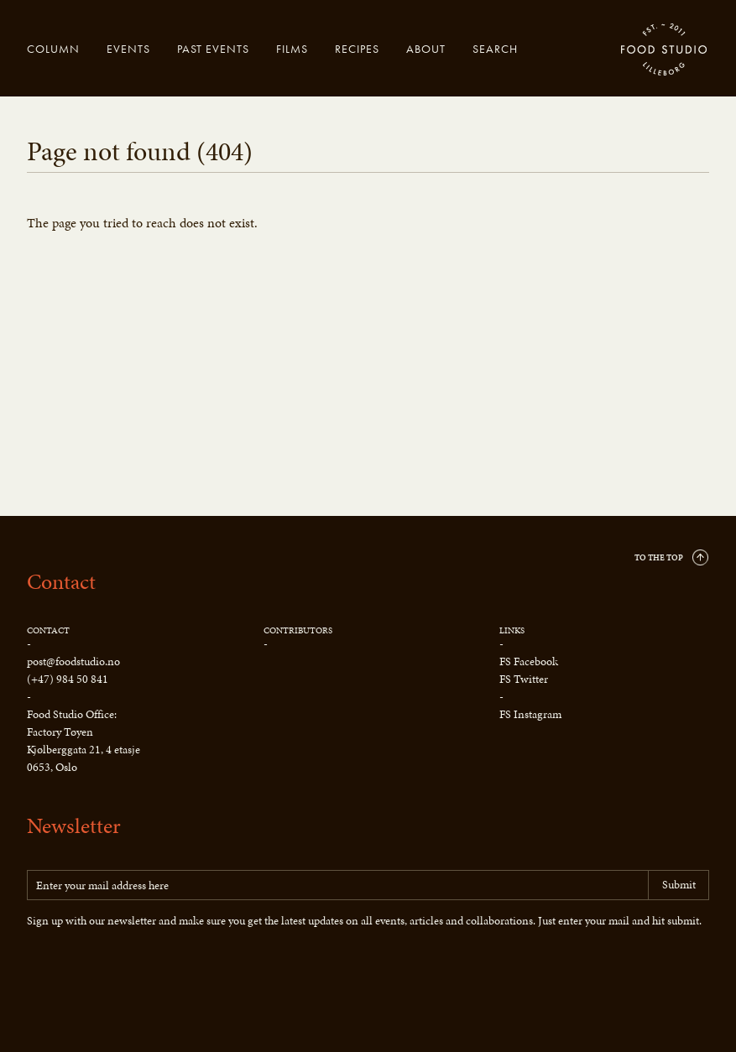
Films (292, 48)
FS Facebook (528, 661)
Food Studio (664, 50)
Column (53, 48)
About (426, 48)
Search (495, 48)
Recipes (357, 48)
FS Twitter (523, 679)
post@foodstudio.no (73, 661)
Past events (213, 48)
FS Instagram (530, 714)
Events (128, 48)
